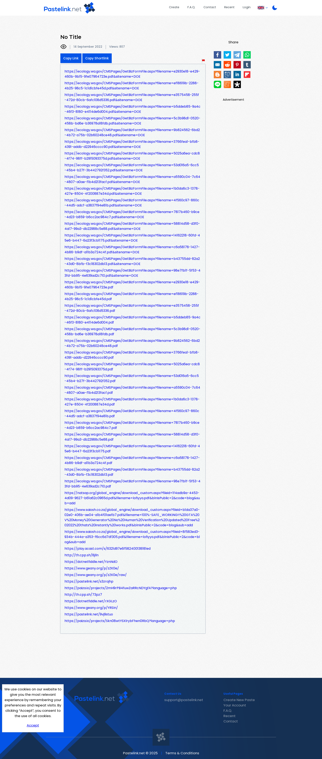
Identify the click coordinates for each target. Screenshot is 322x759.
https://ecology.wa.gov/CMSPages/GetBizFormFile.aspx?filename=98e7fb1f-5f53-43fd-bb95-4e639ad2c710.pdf (132, 484)
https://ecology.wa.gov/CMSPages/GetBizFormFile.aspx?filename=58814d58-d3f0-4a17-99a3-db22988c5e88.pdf (132, 437)
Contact (210, 7)
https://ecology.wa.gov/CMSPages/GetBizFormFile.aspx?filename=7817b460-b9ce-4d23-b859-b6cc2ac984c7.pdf (131, 425)
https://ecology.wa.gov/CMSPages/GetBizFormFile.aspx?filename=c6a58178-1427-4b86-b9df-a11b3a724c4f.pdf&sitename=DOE (132, 250)
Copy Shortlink (97, 58)
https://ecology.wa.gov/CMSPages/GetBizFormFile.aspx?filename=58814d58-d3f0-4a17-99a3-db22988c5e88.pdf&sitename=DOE (132, 226)
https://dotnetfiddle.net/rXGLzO (90, 601)
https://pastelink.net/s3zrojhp (88, 581)
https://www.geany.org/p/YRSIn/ (91, 607)
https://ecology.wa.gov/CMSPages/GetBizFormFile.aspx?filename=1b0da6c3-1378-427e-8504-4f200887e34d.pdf (132, 402)
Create (174, 7)
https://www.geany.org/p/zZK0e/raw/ (95, 574)
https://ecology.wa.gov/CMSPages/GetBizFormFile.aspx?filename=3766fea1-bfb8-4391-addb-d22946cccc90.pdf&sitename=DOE (131, 144)
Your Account (234, 705)
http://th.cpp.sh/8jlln (81, 555)
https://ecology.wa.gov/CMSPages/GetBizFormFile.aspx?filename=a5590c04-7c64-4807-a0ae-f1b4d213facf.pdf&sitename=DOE (132, 179)
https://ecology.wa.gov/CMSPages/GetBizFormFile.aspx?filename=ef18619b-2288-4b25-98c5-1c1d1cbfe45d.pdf (131, 296)
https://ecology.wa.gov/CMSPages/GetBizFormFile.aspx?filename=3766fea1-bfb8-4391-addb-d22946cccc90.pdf (131, 355)
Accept (33, 725)
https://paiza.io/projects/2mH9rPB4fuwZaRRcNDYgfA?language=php (120, 588)
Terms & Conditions (182, 753)
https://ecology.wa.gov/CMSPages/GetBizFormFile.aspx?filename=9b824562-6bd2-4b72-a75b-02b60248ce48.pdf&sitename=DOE (132, 132)
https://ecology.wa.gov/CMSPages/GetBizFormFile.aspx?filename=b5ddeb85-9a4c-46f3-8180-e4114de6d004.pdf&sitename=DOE (132, 109)
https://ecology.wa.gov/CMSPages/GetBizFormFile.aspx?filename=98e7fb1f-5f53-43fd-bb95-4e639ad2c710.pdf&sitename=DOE (132, 273)
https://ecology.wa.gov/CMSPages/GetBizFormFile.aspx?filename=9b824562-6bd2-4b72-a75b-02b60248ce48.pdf (132, 343)
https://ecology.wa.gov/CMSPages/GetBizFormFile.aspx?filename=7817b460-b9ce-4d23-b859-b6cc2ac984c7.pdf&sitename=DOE (131, 214)
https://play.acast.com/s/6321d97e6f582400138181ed (107, 548)
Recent (229, 7)
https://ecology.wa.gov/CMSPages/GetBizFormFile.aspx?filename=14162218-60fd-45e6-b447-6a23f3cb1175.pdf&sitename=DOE (132, 238)
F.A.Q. (191, 7)
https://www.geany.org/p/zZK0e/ (91, 568)
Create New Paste (239, 699)
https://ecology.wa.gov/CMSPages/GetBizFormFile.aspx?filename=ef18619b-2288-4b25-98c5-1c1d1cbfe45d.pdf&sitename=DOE (131, 86)
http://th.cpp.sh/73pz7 (83, 594)
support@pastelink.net (183, 699)
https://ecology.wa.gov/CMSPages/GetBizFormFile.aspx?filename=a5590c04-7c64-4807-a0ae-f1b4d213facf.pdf (132, 390)
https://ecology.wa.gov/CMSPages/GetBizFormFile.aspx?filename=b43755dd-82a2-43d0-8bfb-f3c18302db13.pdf (132, 472)
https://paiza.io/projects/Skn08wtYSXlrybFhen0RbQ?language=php (119, 620)
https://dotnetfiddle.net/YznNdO (90, 561)
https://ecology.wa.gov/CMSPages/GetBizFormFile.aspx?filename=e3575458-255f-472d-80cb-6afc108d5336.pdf (131, 308)
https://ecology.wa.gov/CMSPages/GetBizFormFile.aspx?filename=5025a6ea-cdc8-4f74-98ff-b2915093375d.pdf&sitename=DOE (132, 156)
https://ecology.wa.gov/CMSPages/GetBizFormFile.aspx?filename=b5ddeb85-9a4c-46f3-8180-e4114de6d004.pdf (132, 320)
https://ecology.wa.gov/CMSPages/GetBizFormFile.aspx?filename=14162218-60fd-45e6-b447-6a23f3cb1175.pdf (132, 449)
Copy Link (71, 58)
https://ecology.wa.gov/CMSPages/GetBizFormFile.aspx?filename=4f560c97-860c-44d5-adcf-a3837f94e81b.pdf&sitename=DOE (131, 203)
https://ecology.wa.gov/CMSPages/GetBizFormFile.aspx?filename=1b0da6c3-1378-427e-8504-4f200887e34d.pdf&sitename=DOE (132, 191)
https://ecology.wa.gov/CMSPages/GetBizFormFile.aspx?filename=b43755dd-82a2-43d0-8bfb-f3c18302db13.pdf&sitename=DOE (132, 261)
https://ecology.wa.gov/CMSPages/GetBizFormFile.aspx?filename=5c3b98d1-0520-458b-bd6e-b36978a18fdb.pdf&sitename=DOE (132, 121)
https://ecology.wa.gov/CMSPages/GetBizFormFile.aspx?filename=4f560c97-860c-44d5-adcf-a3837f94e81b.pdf (131, 413)
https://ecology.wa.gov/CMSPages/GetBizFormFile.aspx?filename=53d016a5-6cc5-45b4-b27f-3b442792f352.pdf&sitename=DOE (131, 168)
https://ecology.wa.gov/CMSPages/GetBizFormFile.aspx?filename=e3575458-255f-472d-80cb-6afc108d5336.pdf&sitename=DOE (131, 97)
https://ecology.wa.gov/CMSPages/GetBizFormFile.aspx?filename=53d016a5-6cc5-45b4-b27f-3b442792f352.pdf (131, 378)
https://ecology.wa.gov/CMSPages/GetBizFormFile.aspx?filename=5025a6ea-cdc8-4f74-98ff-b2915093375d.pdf (132, 367)
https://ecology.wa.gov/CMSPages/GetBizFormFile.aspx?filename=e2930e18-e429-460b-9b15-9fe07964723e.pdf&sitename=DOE (132, 74)
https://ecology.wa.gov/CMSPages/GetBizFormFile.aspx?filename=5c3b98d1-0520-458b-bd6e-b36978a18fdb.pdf (132, 331)
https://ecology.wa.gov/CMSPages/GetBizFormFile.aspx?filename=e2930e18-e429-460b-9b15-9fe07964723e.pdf (132, 285)
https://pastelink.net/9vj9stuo (88, 614)
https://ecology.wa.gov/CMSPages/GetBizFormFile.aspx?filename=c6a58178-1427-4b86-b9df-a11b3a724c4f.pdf (132, 460)
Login (247, 7)
